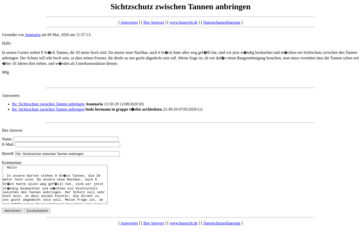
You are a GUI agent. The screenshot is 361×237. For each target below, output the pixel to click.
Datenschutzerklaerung (221, 22)
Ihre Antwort (153, 22)
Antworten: (11, 95)
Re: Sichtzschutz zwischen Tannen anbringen (48, 104)
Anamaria (33, 35)
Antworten (129, 22)
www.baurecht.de (184, 22)
